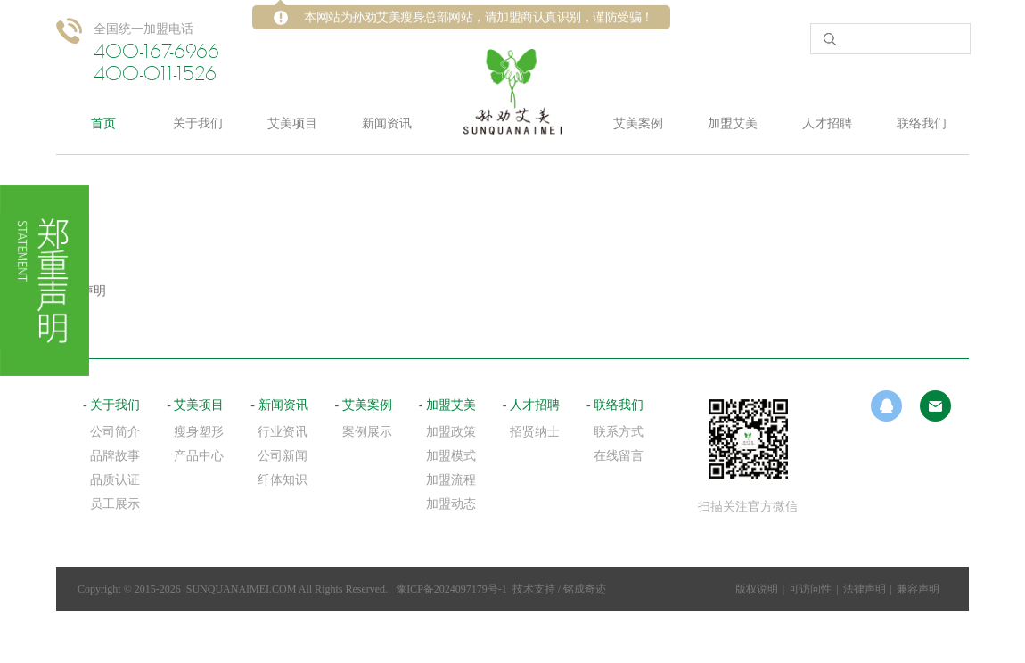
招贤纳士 (535, 431)
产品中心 (199, 455)
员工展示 (115, 504)
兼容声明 (918, 589)
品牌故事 (115, 455)
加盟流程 (451, 480)
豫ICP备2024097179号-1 (451, 589)
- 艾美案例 (363, 405)
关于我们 (198, 123)
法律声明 (864, 589)
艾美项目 (292, 123)
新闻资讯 (387, 123)
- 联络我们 (615, 405)
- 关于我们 (111, 405)
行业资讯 (283, 431)
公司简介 (115, 431)
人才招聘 (827, 123)
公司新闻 (283, 455)
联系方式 (619, 431)
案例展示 (367, 431)
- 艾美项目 (195, 405)
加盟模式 (451, 455)
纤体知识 (283, 480)
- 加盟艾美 (447, 405)
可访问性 (810, 589)
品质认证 (115, 480)
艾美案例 (638, 123)
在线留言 (619, 455)
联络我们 (922, 123)
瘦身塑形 (199, 431)
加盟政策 (451, 431)
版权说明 (756, 589)
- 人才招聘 (531, 405)
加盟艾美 (733, 123)
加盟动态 (451, 504)
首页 (103, 123)
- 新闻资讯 (279, 405)
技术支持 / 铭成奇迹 (559, 589)
